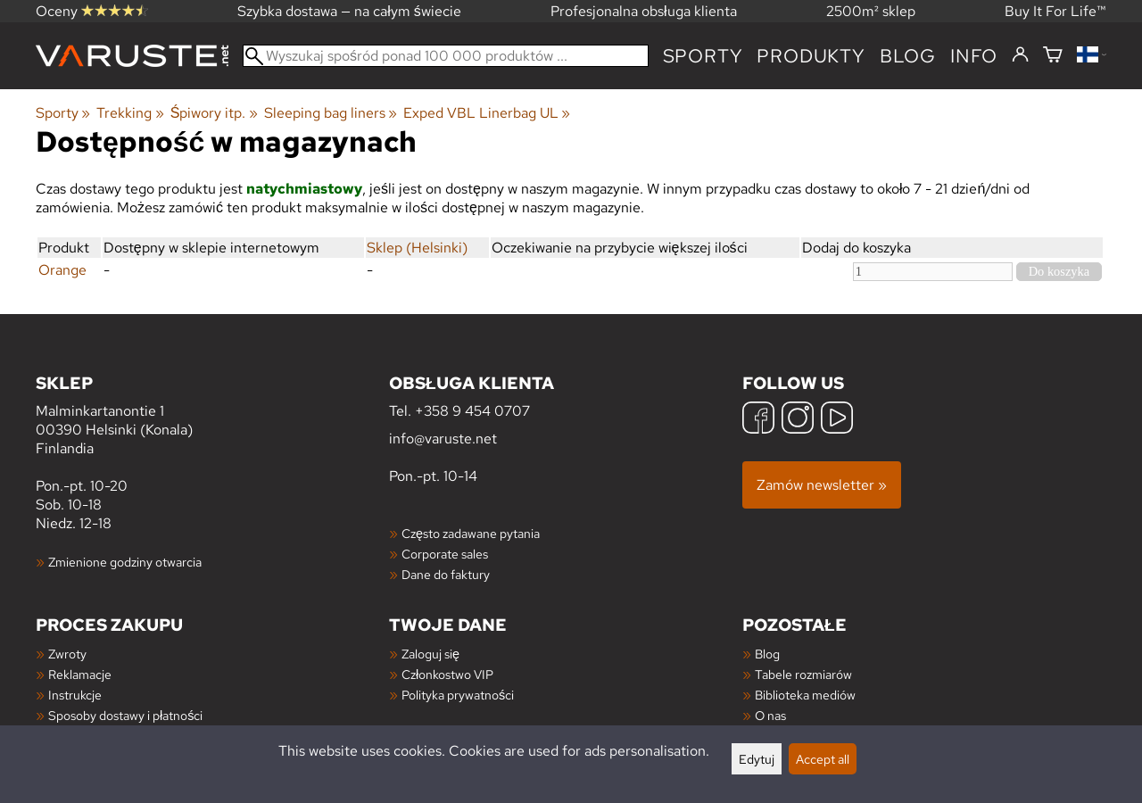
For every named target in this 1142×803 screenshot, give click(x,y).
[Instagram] (798, 420)
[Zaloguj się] (1020, 55)
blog (908, 56)
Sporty (703, 56)
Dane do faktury (445, 574)
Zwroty (67, 653)
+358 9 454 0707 (472, 411)
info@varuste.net (443, 438)
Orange (62, 270)
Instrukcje (75, 694)
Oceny (92, 11)
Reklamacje (80, 674)
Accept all (822, 758)
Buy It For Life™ (1055, 11)
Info (973, 56)
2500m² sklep (870, 11)
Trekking (129, 112)
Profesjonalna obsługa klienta (643, 11)
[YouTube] (837, 420)
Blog (767, 653)
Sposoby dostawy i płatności (125, 715)
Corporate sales (444, 553)
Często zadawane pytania (470, 533)
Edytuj (756, 758)
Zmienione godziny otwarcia (125, 561)
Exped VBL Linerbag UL (486, 112)
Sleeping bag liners (330, 112)
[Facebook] (758, 420)
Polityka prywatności (457, 694)
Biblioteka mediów (805, 694)
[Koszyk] (1053, 56)
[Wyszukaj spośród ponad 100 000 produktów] (446, 56)
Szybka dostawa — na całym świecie (349, 11)
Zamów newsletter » (822, 485)
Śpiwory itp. (214, 112)
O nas (770, 715)
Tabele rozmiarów (803, 674)
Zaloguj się (430, 653)
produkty (811, 56)
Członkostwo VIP (447, 674)
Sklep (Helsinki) (417, 247)
